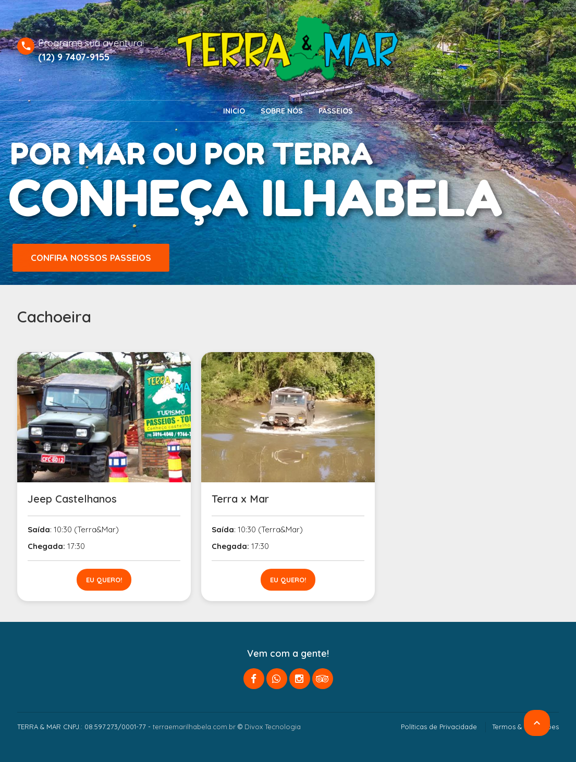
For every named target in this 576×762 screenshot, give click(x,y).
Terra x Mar (240, 498)
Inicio (234, 111)
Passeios (335, 111)
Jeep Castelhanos (72, 498)
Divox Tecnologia (272, 726)
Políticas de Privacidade (439, 726)
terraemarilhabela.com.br (194, 726)
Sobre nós (282, 111)
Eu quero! (104, 580)
